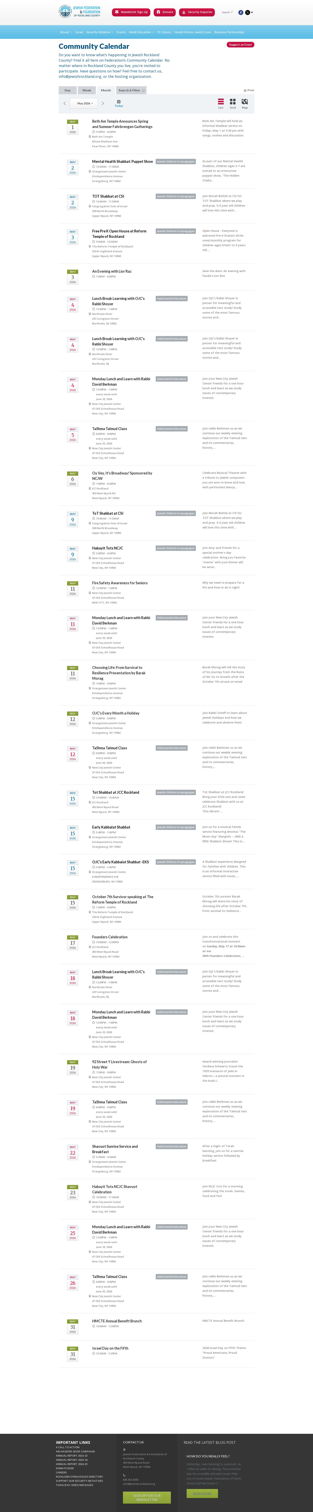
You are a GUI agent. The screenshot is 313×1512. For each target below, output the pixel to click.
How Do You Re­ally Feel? (208, 1456)
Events (121, 32)
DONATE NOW (65, 1468)
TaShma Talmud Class (109, 428)
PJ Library (164, 32)
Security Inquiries (197, 12)
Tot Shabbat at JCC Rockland (115, 792)
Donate (165, 12)
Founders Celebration (110, 937)
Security (99, 32)
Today (119, 103)
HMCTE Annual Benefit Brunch (117, 1321)
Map (245, 104)
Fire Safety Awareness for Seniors (120, 583)
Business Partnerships (229, 32)
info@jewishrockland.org (139, 1484)
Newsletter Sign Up (131, 12)
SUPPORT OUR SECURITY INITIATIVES (79, 1481)
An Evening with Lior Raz (112, 271)
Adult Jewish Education (171, 298)
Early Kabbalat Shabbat (111, 827)
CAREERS (61, 1472)
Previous (65, 103)
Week (86, 90)
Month (106, 90)
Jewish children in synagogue (175, 161)
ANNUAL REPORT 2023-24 (71, 1460)
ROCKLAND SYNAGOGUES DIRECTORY (79, 1476)
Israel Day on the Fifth (110, 1348)
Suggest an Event (240, 44)
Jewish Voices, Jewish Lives (192, 32)
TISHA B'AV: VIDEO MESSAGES (74, 1485)
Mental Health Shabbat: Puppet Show (122, 161)
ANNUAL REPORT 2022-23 (71, 1455)
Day (68, 90)
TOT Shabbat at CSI (108, 196)
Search (227, 12)
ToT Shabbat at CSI (107, 513)
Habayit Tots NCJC (107, 548)
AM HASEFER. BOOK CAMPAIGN (75, 1451)
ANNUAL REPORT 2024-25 (71, 1464)
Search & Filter (132, 90)
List (221, 104)
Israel (79, 32)
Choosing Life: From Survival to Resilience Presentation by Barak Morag (119, 672)
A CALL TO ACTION (67, 1447)
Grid (233, 104)
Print (249, 90)
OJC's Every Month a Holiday (116, 713)
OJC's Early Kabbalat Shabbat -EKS (120, 862)
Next (103, 103)
